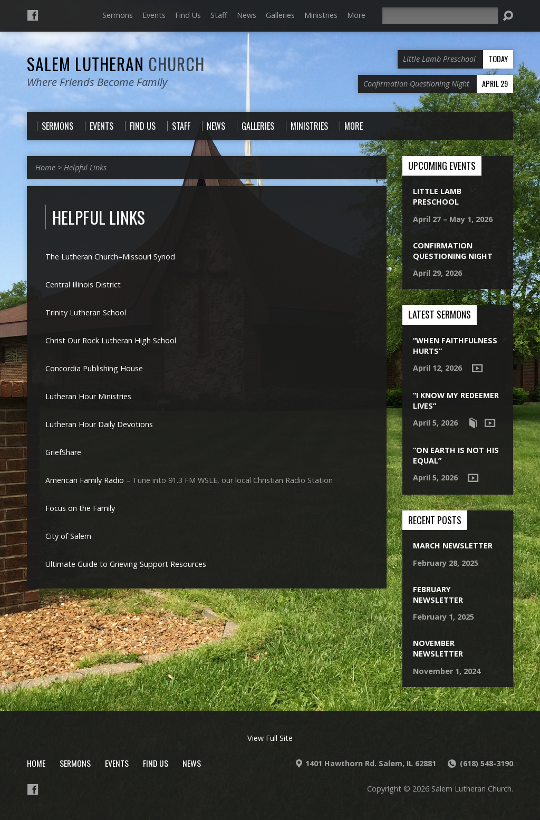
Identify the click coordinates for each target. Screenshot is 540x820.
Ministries (321, 15)
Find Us (188, 15)
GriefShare (63, 452)
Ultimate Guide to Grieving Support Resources (125, 564)
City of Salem (68, 536)
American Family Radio (84, 480)
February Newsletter (438, 594)
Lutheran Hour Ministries (88, 396)
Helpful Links (85, 167)
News (246, 15)
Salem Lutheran (116, 63)
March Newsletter (453, 546)
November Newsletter (438, 648)
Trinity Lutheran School (85, 312)
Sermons (117, 15)
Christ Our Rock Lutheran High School (110, 340)
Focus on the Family (80, 508)
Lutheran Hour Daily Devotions (99, 424)
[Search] (440, 15)
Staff (218, 15)
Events (154, 15)
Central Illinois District (83, 284)
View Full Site (270, 738)
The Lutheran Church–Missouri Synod (110, 257)
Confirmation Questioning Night (453, 250)
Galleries (280, 15)
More (356, 15)
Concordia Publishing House (94, 368)
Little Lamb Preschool (437, 196)
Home (45, 167)
